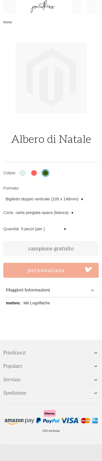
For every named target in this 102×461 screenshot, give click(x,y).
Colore (10, 172)
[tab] (51, 290)
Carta (9, 212)
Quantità (11, 228)
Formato (11, 188)
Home (7, 22)
